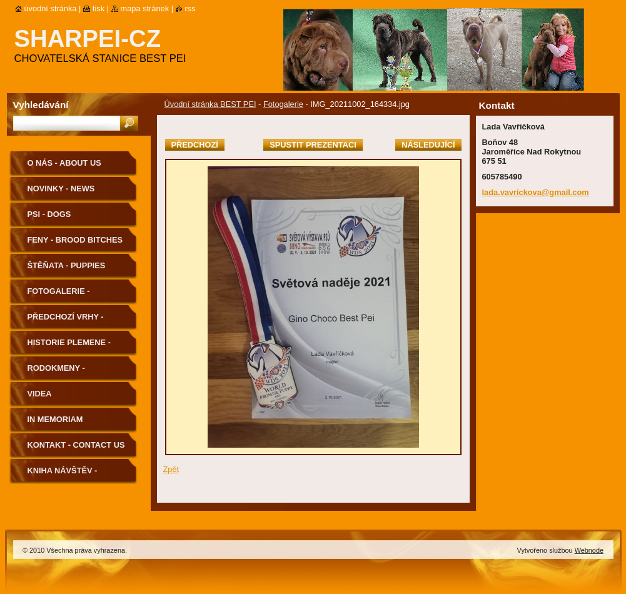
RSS (190, 8)
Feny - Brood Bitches (75, 239)
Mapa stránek (145, 8)
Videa (40, 393)
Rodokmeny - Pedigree (56, 372)
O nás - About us (64, 163)
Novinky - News (61, 188)
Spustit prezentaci (313, 144)
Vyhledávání (41, 104)
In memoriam (55, 419)
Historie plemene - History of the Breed (76, 347)
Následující (428, 144)
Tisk (98, 8)
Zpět (171, 469)
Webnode (589, 550)
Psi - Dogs (49, 214)
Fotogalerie (283, 104)
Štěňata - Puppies (67, 265)
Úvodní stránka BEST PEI (210, 104)
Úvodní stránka (50, 8)
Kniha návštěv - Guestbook (63, 475)
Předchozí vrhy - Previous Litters (66, 321)
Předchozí (194, 144)
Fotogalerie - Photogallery (61, 295)
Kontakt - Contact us (76, 445)
